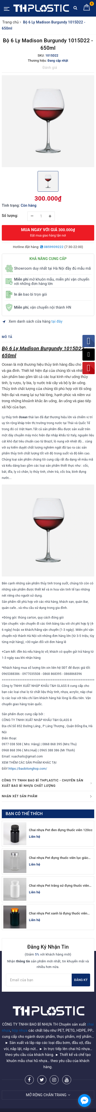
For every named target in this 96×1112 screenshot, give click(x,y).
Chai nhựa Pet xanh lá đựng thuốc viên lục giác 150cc (58, 913)
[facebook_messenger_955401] (84, 1100)
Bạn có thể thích (24, 813)
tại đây (56, 321)
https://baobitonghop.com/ (27, 768)
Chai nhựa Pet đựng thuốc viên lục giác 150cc (58, 858)
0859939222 (51, 247)
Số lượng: (10, 216)
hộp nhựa (20, 1017)
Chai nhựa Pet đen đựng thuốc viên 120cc (60, 830)
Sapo (58, 1106)
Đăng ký (81, 980)
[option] (48, 121)
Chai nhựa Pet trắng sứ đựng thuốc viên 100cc (59, 886)
